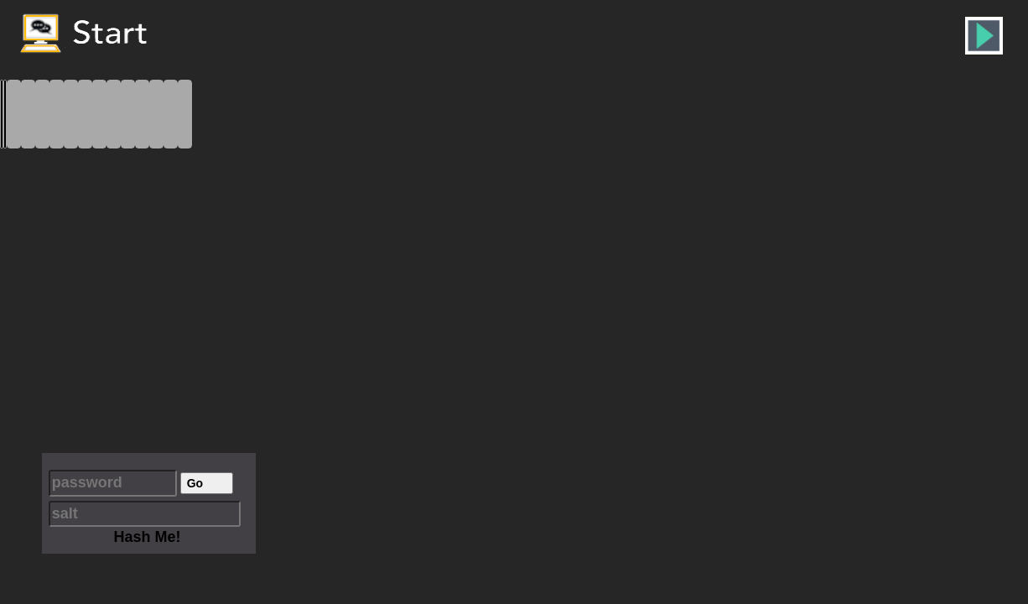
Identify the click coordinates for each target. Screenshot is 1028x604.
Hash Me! (146, 536)
